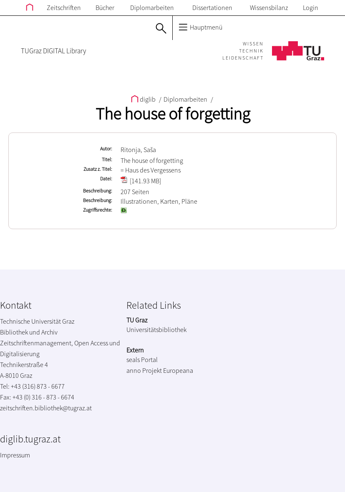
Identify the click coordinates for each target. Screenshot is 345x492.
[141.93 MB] (141, 181)
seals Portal (142, 359)
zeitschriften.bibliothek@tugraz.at (46, 408)
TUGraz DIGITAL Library (53, 50)
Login (310, 7)
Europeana (178, 370)
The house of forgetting (173, 113)
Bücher (105, 7)
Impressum (15, 455)
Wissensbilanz (269, 7)
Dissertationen (212, 7)
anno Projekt (144, 370)
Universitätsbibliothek (156, 329)
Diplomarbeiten (152, 7)
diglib (144, 99)
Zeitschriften (64, 7)
